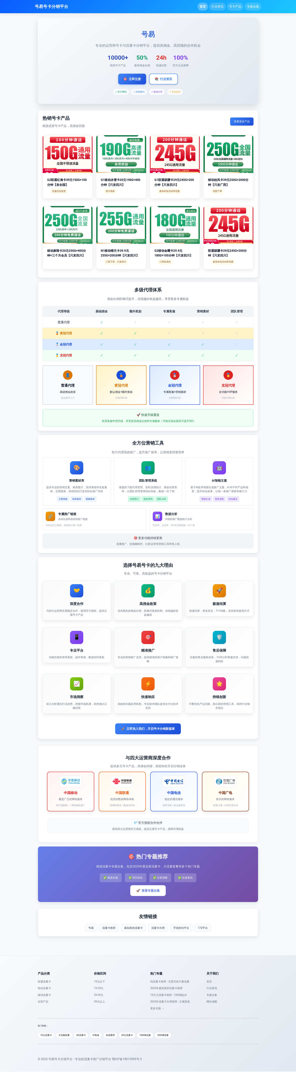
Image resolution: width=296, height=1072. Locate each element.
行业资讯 (217, 6)
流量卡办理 (158, 927)
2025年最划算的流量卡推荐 (166, 988)
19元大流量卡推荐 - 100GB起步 (168, 994)
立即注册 (132, 79)
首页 (203, 6)
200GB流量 (174, 1035)
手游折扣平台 (181, 927)
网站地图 (212, 1001)
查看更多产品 (242, 121)
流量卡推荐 (109, 927)
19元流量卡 (47, 1035)
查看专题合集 (148, 890)
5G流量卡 (85, 1035)
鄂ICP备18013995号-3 (127, 1059)
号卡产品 (235, 6)
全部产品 (43, 1001)
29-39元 (98, 994)
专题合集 (253, 6)
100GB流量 (155, 1035)
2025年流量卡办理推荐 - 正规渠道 (170, 1001)
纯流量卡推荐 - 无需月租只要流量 (169, 981)
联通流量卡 (44, 981)
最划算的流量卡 (133, 927)
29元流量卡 (135, 1035)
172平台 (203, 927)
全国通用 (117, 1035)
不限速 (101, 1035)
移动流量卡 (44, 994)
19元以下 (99, 981)
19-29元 (98, 988)
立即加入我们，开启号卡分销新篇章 (148, 728)
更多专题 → (157, 1008)
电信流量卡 (44, 988)
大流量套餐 (66, 1035)
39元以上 (99, 1001)
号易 (91, 927)
